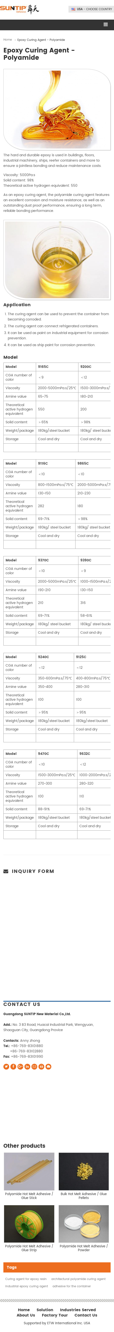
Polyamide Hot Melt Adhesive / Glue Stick (29, 1196)
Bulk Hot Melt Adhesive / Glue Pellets (84, 1196)
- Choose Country (94, 9)
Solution (45, 1310)
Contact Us (22, 1005)
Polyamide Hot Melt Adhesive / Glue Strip (29, 1248)
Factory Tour (55, 1315)
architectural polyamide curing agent (78, 1279)
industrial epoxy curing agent (26, 1286)
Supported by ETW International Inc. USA (57, 1323)
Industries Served (78, 1310)
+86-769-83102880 (26, 1051)
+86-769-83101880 (27, 1046)
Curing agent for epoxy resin (26, 1279)
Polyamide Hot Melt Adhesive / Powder (84, 1248)
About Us (26, 1315)
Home (7, 39)
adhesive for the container (72, 1286)
